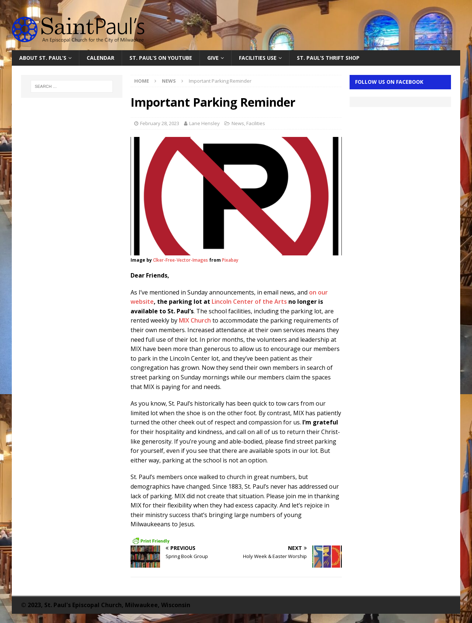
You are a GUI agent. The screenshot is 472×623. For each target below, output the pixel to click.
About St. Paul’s (42, 57)
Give (213, 57)
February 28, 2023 (159, 123)
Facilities (255, 123)
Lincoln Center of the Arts (249, 301)
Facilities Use (258, 57)
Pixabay (230, 260)
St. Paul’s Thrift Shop (328, 57)
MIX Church (195, 320)
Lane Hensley (204, 123)
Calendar (100, 57)
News (238, 123)
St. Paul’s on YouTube (160, 57)
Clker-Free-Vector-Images (180, 260)
